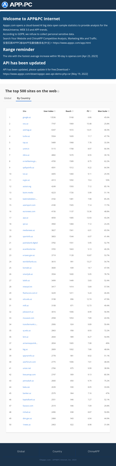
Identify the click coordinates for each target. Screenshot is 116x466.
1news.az (27, 424)
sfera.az (26, 155)
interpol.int (27, 286)
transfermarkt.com (31, 324)
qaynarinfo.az (28, 355)
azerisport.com (29, 205)
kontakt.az (27, 268)
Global (7, 98)
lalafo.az (26, 280)
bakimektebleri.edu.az (32, 199)
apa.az (25, 217)
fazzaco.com (28, 405)
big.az (25, 349)
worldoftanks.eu (30, 261)
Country (57, 451)
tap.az (25, 142)
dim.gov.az (27, 418)
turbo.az (26, 136)
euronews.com (29, 211)
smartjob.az (28, 274)
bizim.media (28, 192)
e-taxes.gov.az (29, 255)
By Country (23, 98)
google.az (27, 117)
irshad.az (26, 412)
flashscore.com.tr (30, 293)
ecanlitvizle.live (29, 249)
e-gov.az (26, 180)
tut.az (25, 174)
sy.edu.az (27, 330)
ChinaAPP (94, 451)
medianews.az (29, 230)
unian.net (27, 368)
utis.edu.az (27, 299)
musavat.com (28, 318)
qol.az (25, 224)
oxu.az (25, 123)
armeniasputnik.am (31, 343)
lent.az (25, 337)
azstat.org (27, 186)
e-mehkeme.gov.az (31, 161)
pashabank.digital (30, 243)
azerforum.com (29, 362)
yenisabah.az (28, 380)
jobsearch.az (28, 312)
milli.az (26, 305)
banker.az (27, 393)
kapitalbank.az (29, 399)
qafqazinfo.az (28, 167)
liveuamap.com (29, 374)
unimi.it (26, 148)
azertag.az (27, 130)
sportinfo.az (28, 236)
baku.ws (26, 387)
